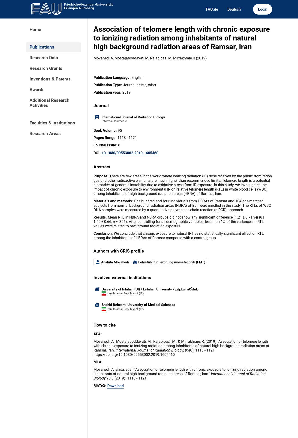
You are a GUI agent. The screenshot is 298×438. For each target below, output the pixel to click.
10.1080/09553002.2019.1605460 (130, 153)
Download (115, 386)
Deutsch (234, 9)
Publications (42, 47)
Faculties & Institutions (52, 123)
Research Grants (46, 68)
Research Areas (45, 133)
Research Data (44, 57)
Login (262, 9)
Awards (37, 89)
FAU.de (212, 9)
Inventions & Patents (50, 79)
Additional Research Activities (49, 103)
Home (35, 29)
